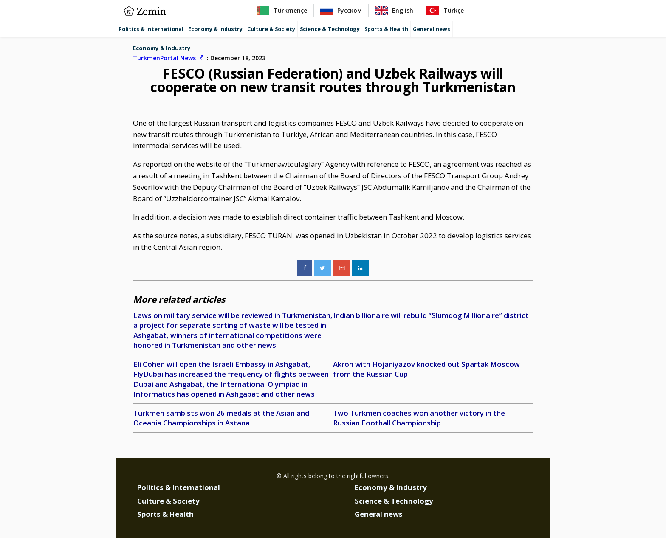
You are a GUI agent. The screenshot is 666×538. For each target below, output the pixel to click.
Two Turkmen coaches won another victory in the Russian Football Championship (419, 418)
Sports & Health (386, 29)
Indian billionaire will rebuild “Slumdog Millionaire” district (431, 315)
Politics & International (151, 29)
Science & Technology (330, 29)
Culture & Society (271, 29)
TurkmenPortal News (168, 58)
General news (431, 29)
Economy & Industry (215, 29)
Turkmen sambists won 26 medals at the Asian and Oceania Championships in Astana (221, 418)
